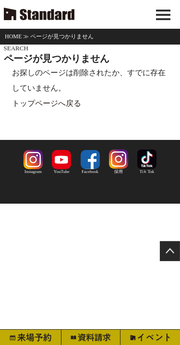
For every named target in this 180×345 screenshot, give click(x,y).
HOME (13, 36)
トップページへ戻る (46, 103)
